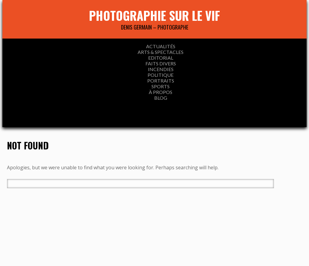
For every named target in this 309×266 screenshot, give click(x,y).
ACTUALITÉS (160, 46)
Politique (161, 75)
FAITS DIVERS (160, 63)
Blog (160, 98)
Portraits (160, 80)
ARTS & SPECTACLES (160, 52)
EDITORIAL (160, 58)
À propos (160, 92)
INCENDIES (161, 69)
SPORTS (160, 86)
